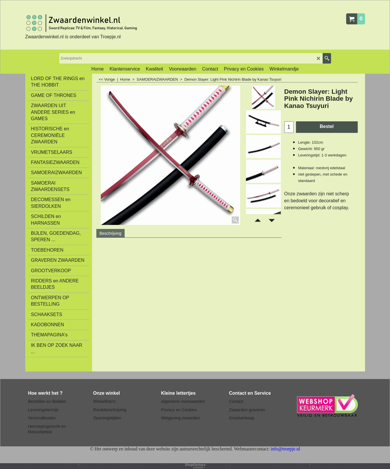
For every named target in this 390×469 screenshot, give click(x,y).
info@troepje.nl (285, 448)
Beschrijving (110, 233)
